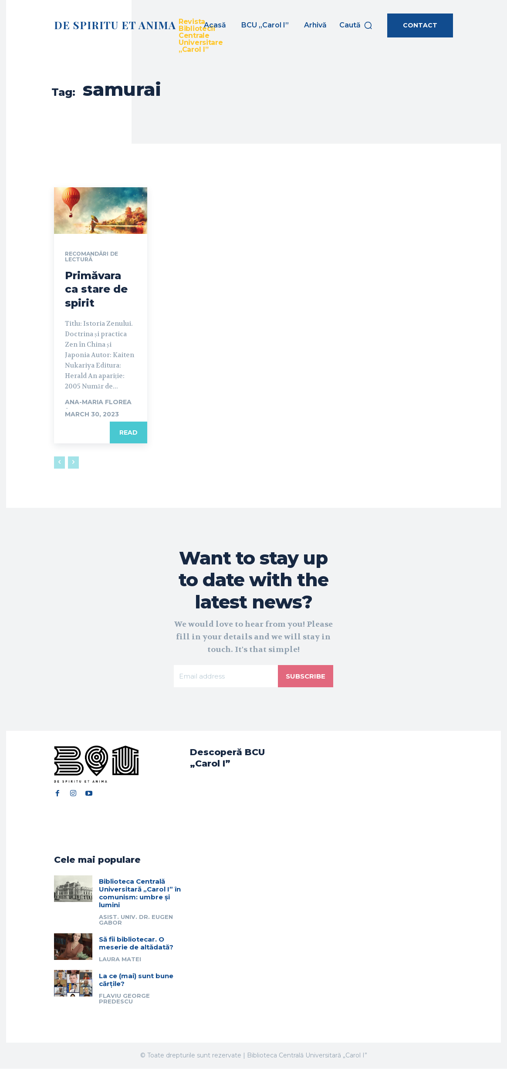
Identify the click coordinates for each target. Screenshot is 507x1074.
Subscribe (304, 678)
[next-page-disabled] (73, 464)
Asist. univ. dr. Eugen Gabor (136, 925)
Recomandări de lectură (95, 257)
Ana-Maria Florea (98, 403)
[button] (356, 25)
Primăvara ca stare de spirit (96, 290)
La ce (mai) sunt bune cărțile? (136, 985)
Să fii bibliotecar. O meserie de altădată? (136, 949)
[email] (225, 678)
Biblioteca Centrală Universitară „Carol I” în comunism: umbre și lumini (140, 899)
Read (128, 434)
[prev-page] (59, 464)
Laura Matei (120, 964)
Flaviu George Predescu (124, 1004)
